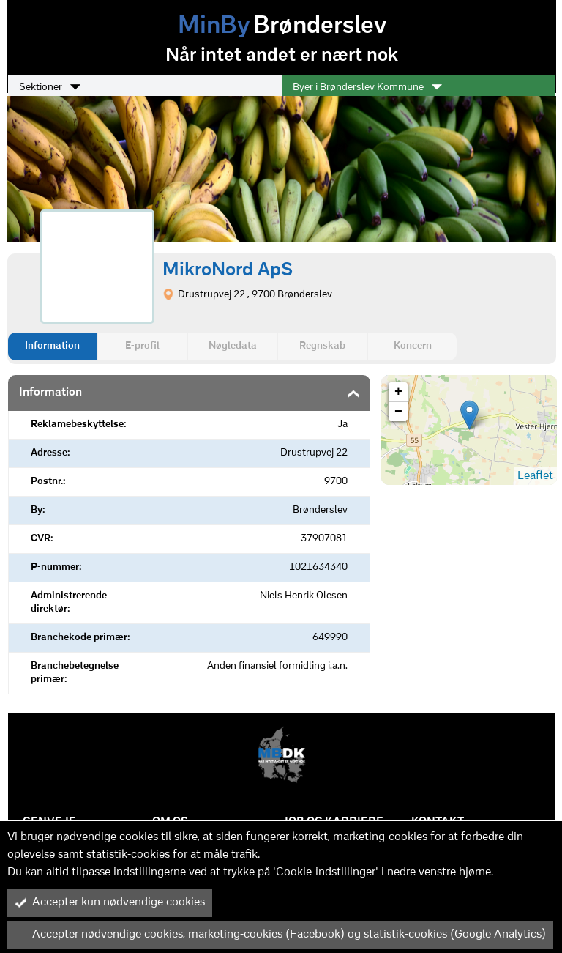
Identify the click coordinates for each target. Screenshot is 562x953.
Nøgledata (233, 346)
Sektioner (49, 87)
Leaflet (535, 476)
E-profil (142, 346)
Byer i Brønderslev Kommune (367, 87)
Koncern (413, 346)
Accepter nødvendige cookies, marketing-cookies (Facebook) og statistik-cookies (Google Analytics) (280, 935)
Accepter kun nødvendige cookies (110, 902)
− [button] (398, 411)
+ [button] (398, 392)
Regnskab (322, 346)
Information (52, 346)
